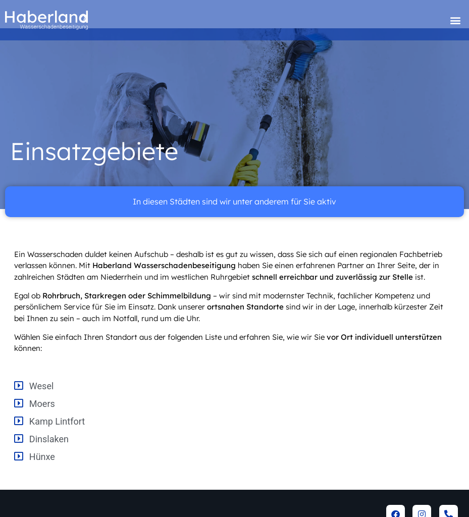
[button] (455, 20)
